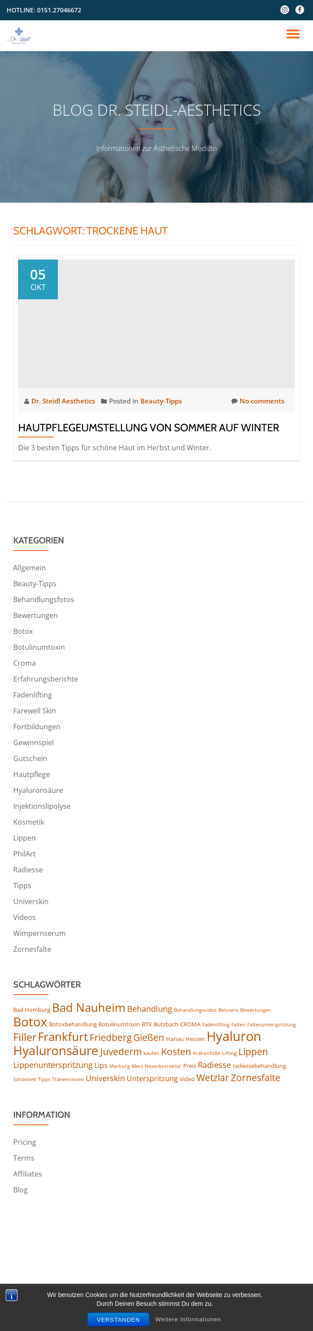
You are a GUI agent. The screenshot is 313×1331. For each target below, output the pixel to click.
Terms (23, 1158)
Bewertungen (35, 615)
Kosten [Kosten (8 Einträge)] (176, 1051)
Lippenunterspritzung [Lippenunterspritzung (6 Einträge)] (53, 1065)
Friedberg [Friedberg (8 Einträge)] (111, 1037)
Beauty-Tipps (161, 400)
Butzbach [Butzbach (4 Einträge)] (166, 1024)
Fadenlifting (32, 695)
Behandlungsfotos (43, 599)
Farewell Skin (34, 711)
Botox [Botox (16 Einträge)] (30, 1021)
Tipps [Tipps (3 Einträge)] (44, 1079)
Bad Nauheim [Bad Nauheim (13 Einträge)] (88, 1007)
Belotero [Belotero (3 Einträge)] (228, 1010)
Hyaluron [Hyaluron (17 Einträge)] (234, 1036)
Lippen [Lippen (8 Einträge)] (253, 1051)
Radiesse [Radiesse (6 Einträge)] (214, 1065)
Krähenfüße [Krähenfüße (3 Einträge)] (206, 1053)
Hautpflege (31, 774)
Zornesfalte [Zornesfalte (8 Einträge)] (255, 1077)
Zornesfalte (32, 949)
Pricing (24, 1142)
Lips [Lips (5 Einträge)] (101, 1065)
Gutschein (30, 758)
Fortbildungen (36, 726)
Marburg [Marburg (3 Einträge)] (119, 1066)
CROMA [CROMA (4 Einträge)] (190, 1024)
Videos (24, 917)
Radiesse (28, 870)
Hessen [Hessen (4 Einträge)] (195, 1039)
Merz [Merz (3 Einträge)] (137, 1066)
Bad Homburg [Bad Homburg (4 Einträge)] (31, 1010)
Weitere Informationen (188, 1323)
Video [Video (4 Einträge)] (187, 1079)
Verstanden (118, 1323)
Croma (24, 663)
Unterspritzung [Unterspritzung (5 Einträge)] (152, 1078)
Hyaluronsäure (38, 790)
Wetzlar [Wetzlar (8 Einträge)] (212, 1077)
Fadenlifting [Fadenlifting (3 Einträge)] (216, 1025)
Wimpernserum (39, 933)
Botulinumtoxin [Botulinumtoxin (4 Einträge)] (119, 1024)
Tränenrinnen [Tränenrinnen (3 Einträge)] (68, 1079)
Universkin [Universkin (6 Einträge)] (105, 1078)
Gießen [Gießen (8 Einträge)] (148, 1037)
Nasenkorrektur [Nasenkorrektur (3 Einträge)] (163, 1066)
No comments (257, 401)
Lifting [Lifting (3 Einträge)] (229, 1053)
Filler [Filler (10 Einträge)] (24, 1037)
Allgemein (29, 568)
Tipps (22, 885)
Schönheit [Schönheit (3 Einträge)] (24, 1079)
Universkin (31, 901)
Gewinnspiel (33, 742)
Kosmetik (28, 822)
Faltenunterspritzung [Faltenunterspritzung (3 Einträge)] (271, 1025)
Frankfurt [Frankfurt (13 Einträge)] (63, 1036)
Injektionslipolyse (42, 806)
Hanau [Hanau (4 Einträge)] (175, 1039)
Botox (23, 631)
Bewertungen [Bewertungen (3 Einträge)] (255, 1010)
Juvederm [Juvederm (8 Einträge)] (121, 1051)
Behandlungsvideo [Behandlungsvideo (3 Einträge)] (195, 1010)
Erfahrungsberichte (45, 679)
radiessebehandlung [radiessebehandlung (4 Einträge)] (259, 1066)
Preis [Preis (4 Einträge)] (189, 1066)
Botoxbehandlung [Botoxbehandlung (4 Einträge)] (73, 1024)
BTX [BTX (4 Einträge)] (147, 1024)
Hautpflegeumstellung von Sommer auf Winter (148, 427)
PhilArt (24, 854)
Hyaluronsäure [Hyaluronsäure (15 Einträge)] (55, 1050)
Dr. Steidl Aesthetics (64, 400)
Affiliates (27, 1174)
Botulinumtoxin (39, 647)
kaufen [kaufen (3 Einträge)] (151, 1053)
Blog (20, 1190)
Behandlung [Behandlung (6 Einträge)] (149, 1008)
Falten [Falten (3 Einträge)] (238, 1025)
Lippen (24, 838)
